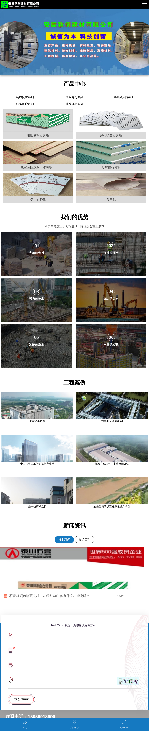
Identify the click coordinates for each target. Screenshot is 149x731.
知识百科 (85, 539)
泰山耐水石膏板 (38, 135)
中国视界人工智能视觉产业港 (37, 463)
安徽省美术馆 (37, 421)
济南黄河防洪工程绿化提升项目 (111, 506)
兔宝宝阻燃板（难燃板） (38, 167)
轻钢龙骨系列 (74, 97)
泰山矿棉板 (38, 199)
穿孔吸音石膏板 (111, 135)
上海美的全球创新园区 (112, 421)
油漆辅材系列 (74, 103)
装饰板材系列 (25, 97)
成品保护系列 (25, 103)
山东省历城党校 (37, 506)
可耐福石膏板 (111, 167)
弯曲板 (111, 199)
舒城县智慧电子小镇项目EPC (112, 463)
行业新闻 (64, 539)
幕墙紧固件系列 (124, 97)
